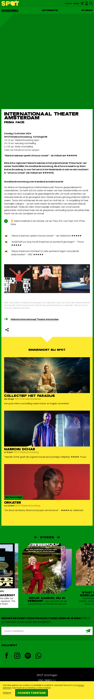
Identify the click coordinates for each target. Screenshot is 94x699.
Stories (87, 10)
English (76, 3)
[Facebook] (6, 656)
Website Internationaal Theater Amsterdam (35, 319)
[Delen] (7, 330)
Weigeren (7, 692)
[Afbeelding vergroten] (18, 278)
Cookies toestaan (32, 692)
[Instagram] (17, 656)
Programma (9, 10)
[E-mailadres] (47, 631)
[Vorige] (35, 537)
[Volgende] (58, 537)
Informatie (50, 10)
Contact (68, 3)
